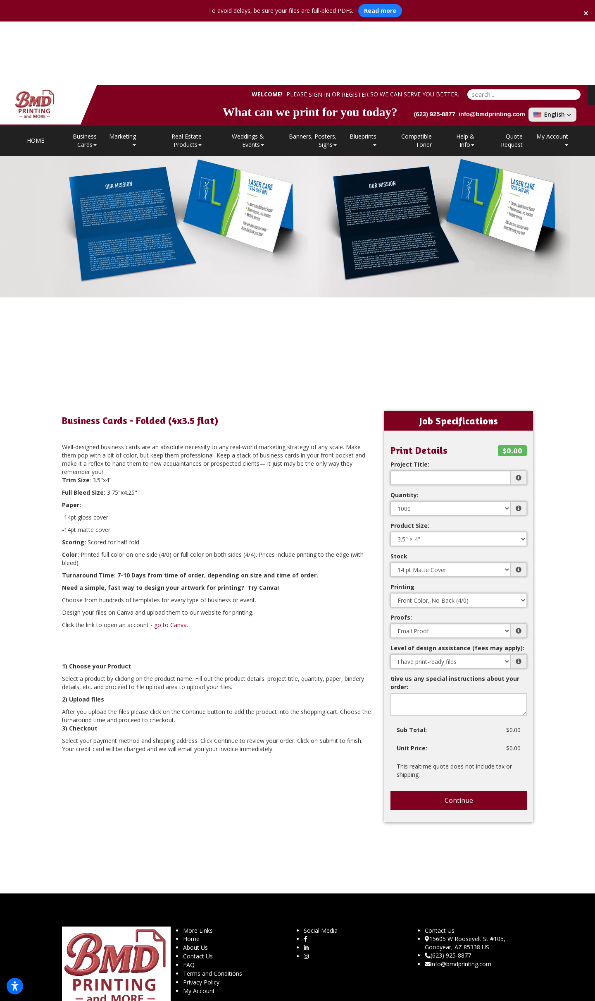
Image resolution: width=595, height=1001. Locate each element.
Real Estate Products (186, 77)
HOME (35, 77)
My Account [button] (552, 76)
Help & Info (465, 77)
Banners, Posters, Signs (313, 77)
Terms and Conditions (212, 910)
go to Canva (170, 561)
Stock (398, 493)
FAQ (189, 901)
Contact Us (198, 893)
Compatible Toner (416, 77)
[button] (552, 51)
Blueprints (363, 76)
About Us (195, 884)
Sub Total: (412, 667)
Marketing (122, 76)
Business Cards (85, 77)
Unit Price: (412, 685)
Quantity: (404, 432)
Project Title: (409, 401)
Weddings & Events (248, 77)
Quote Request (512, 77)
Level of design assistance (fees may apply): (457, 585)
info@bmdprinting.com (458, 901)
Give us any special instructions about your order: (454, 619)
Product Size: (409, 462)
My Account (199, 928)
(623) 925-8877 (448, 892)
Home (191, 875)
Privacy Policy (201, 919)
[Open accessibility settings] (15, 986)
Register (355, 32)
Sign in (319, 32)
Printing (402, 523)
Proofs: (401, 554)
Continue (459, 737)
